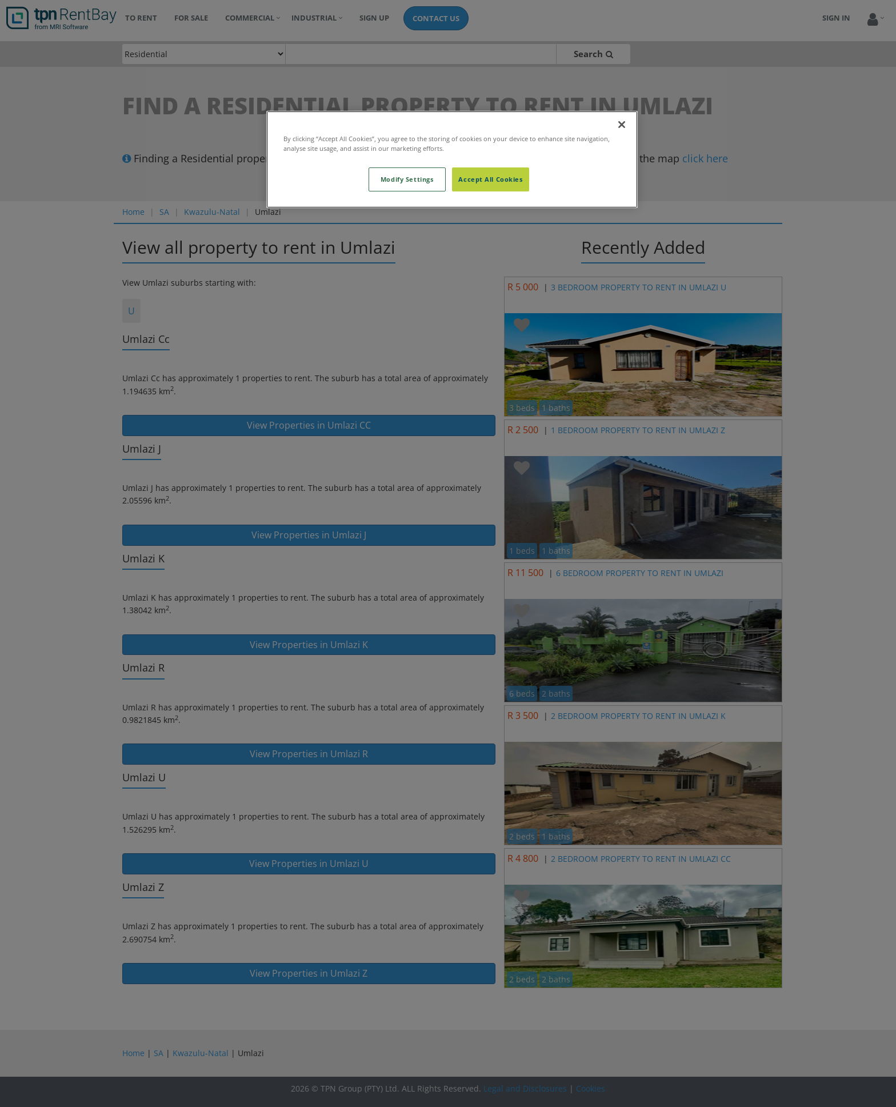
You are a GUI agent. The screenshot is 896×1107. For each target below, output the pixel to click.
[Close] (621, 124)
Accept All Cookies (490, 179)
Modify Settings (407, 179)
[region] (452, 159)
